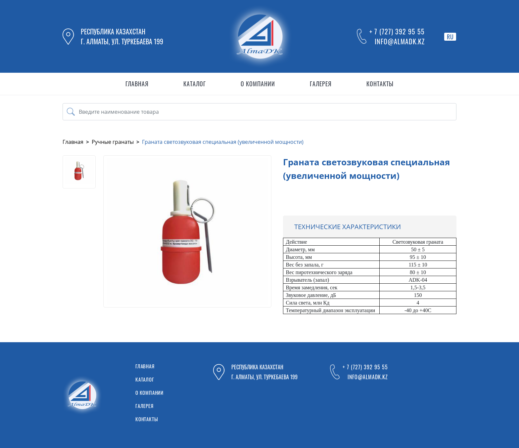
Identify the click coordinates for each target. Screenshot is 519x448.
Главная (73, 141)
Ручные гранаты (113, 141)
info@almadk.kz (400, 41)
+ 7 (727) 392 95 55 (397, 31)
